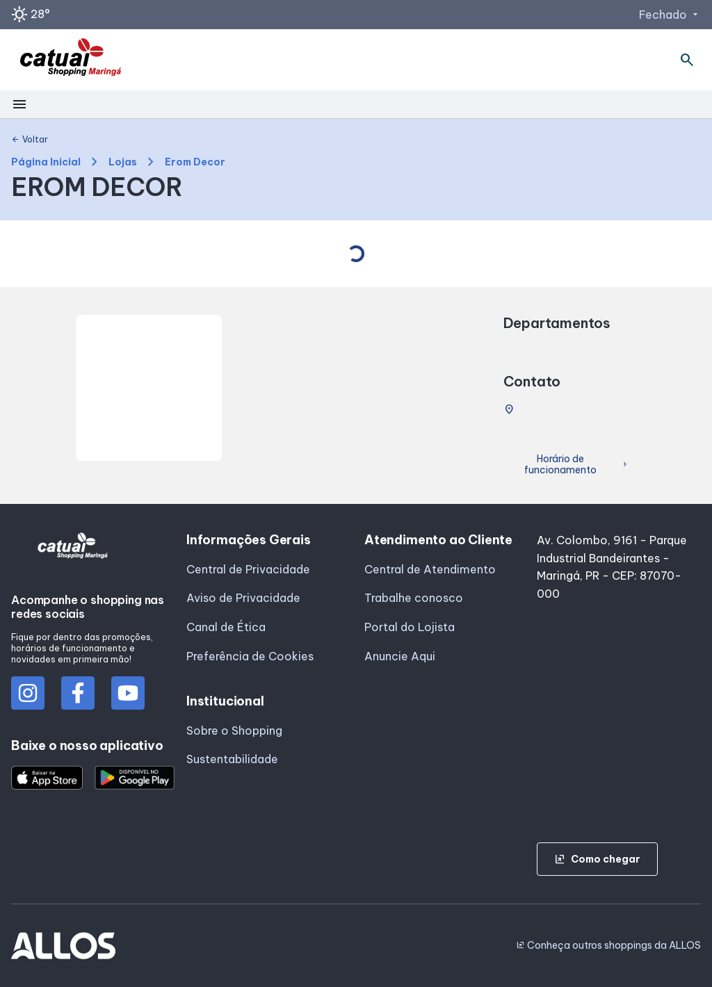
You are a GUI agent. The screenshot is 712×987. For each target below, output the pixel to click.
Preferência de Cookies (250, 656)
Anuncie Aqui (399, 656)
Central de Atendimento (430, 569)
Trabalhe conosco (413, 598)
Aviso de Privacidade (243, 598)
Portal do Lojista (409, 627)
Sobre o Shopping (234, 730)
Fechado (670, 15)
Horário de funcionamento (576, 464)
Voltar (29, 140)
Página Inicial (46, 162)
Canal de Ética (226, 627)
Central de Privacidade (248, 569)
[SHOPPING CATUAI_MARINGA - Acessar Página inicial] (70, 60)
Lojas (122, 162)
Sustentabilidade (232, 759)
